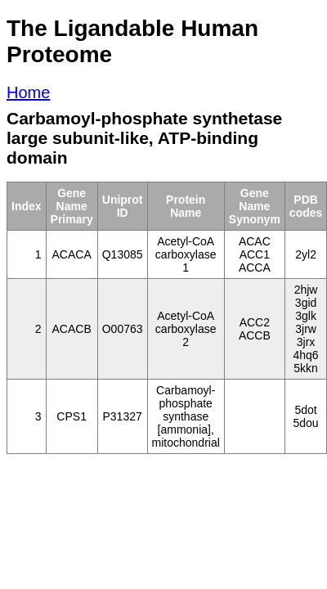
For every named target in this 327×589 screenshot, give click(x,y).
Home (28, 92)
